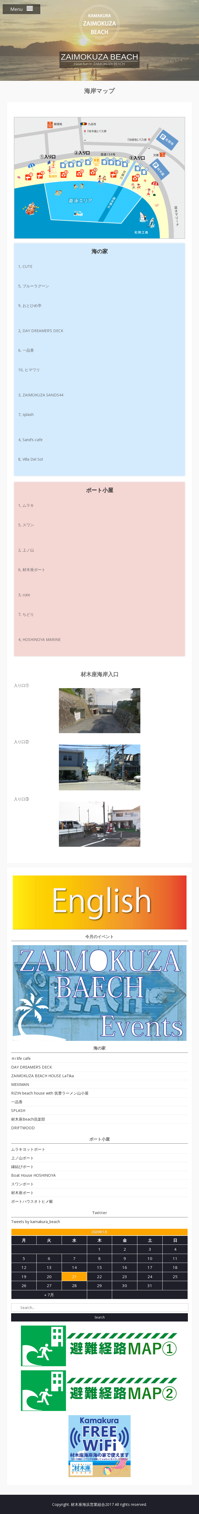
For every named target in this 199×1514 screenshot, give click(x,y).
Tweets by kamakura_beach (35, 1221)
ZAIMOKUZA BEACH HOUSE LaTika (42, 1075)
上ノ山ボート (22, 1157)
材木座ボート (22, 1192)
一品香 (17, 1101)
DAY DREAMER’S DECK (31, 1067)
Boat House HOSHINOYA (33, 1175)
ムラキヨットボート (28, 1149)
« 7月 (49, 1294)
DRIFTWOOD (23, 1127)
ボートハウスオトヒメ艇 (32, 1201)
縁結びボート (22, 1166)
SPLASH (18, 1110)
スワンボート (22, 1183)
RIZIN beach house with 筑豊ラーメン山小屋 (50, 1093)
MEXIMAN (20, 1084)
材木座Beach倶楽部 (28, 1119)
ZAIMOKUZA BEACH (99, 56)
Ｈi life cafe (21, 1058)
